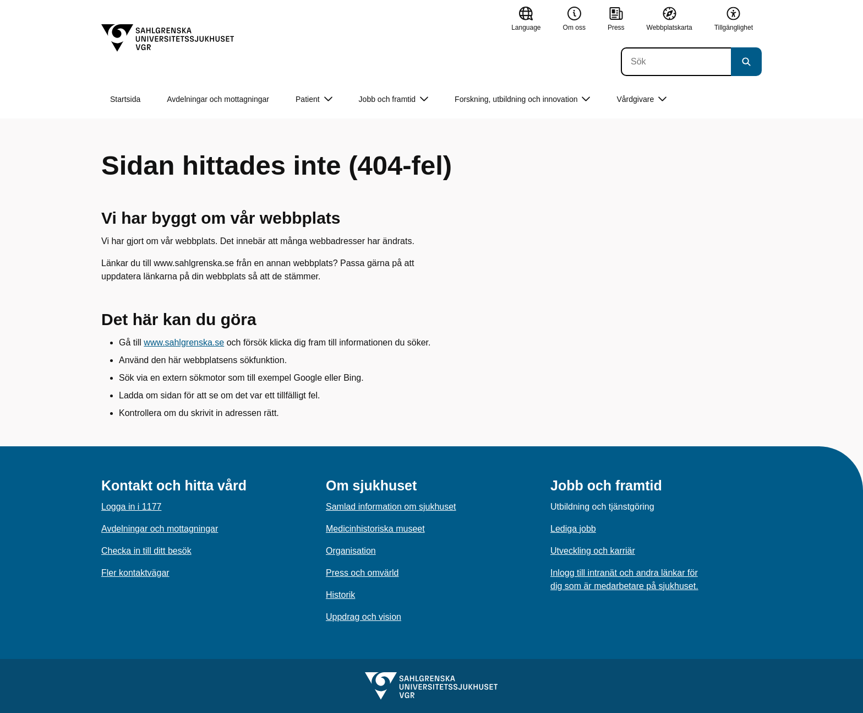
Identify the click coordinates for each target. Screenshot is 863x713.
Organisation (351, 550)
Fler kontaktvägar (135, 572)
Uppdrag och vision (363, 617)
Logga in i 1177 (131, 506)
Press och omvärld (362, 572)
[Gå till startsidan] (167, 38)
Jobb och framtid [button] (394, 99)
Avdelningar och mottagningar (218, 99)
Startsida (125, 99)
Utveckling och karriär (592, 550)
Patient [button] (314, 99)
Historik (340, 594)
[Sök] (676, 61)
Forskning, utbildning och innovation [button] (522, 99)
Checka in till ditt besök (146, 550)
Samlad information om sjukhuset (391, 506)
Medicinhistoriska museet (375, 528)
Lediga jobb (573, 528)
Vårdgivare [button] (641, 99)
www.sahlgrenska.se (184, 342)
